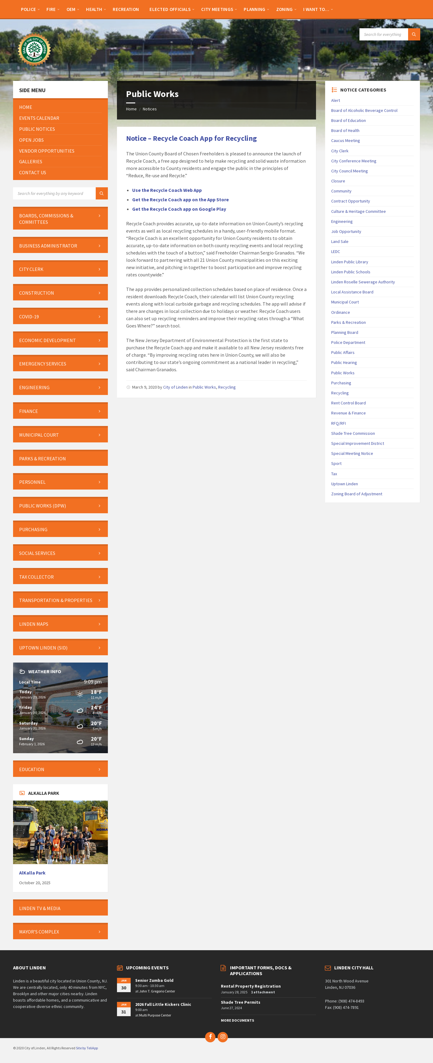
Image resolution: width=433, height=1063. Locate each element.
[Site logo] (34, 69)
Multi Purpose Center (155, 1015)
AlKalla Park (32, 873)
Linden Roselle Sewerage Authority (363, 282)
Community (341, 191)
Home (131, 109)
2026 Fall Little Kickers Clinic (163, 1004)
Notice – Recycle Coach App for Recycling (191, 138)
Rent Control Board (348, 403)
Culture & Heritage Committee (358, 211)
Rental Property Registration (251, 986)
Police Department (348, 342)
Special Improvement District (357, 443)
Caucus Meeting (345, 140)
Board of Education (348, 120)
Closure (338, 181)
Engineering (342, 221)
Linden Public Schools (350, 272)
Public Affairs (343, 352)
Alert (335, 100)
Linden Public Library (349, 262)
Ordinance (340, 312)
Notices (150, 109)
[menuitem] (28, 9)
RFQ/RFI (338, 423)
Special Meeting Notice (352, 453)
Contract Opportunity (350, 201)
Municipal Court (345, 302)
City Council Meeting (349, 171)
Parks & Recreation (348, 322)
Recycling (227, 387)
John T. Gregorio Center (157, 991)
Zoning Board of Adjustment (356, 494)
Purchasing (341, 383)
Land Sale (340, 241)
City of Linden (175, 387)
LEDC (335, 251)
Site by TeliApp (87, 1048)
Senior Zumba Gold (154, 980)
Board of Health (345, 130)
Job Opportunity (346, 231)
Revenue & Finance (348, 413)
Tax (334, 473)
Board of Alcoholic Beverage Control (364, 110)
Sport (336, 463)
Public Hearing (344, 362)
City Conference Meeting (353, 161)
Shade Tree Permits (240, 1002)
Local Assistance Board (352, 292)
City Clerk (340, 151)
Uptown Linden (344, 483)
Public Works (204, 387)
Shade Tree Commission (353, 433)
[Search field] (389, 34)
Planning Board (344, 332)
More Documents (237, 1020)
